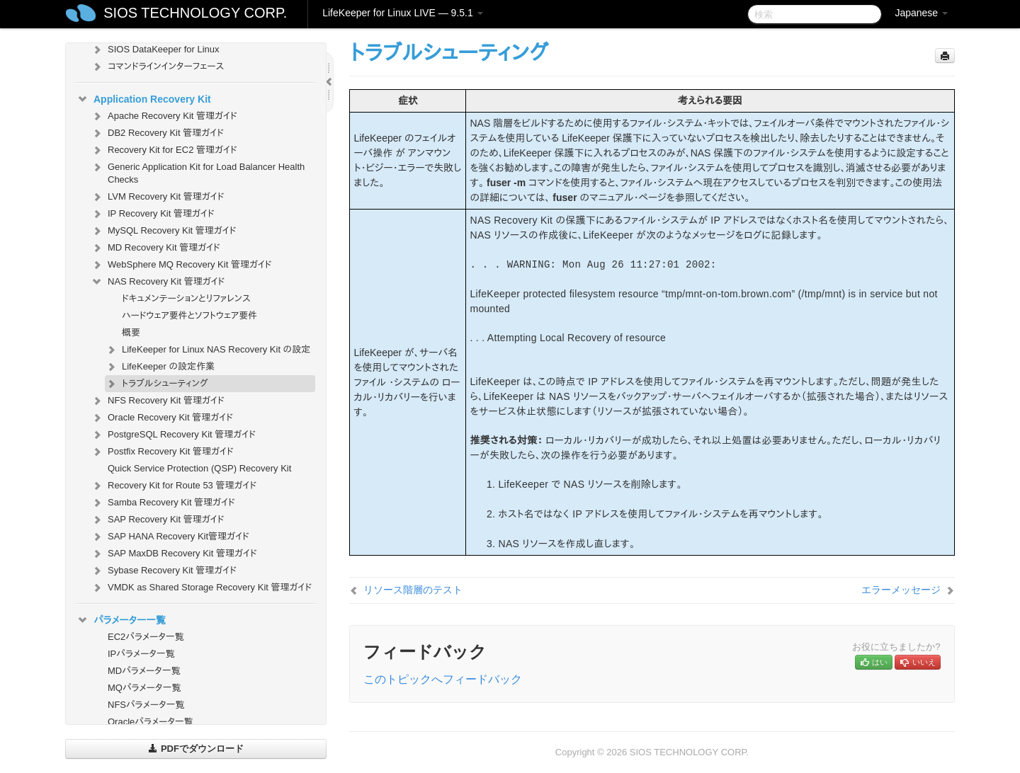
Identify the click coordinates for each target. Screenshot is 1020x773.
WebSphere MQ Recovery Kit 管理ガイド (181, 264)
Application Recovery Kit (143, 99)
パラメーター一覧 (121, 620)
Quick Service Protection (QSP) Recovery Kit (199, 468)
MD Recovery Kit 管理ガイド (155, 247)
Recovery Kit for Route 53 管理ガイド (173, 485)
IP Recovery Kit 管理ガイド (153, 213)
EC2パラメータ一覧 (146, 636)
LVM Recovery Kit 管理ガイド (157, 196)
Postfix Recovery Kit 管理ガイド (162, 451)
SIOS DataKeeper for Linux (155, 49)
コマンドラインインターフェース (157, 66)
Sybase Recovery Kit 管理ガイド (164, 570)
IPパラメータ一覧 (141, 653)
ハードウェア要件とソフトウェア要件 (189, 315)
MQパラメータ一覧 (144, 687)
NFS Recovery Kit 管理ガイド (158, 400)
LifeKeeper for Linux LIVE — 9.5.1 (402, 12)
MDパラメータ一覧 (144, 670)
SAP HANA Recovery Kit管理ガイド (170, 536)
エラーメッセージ (901, 589)
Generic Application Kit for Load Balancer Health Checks (198, 172)
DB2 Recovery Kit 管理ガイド (157, 133)
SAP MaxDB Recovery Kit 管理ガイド (174, 553)
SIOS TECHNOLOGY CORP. (195, 13)
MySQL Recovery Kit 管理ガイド (164, 230)
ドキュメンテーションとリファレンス (186, 298)
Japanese (921, 12)
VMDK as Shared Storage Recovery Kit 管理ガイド (201, 587)
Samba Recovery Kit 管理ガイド (163, 502)
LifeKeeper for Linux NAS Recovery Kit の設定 (207, 349)
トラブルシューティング (156, 383)
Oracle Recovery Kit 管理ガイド (162, 417)
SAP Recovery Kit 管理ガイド (157, 519)
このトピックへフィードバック (442, 679)
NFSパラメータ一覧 (146, 704)
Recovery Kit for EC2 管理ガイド (164, 150)
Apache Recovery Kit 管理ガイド (164, 116)
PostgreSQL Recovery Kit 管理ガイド (173, 434)
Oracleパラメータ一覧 (150, 721)
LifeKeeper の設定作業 (160, 366)
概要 (131, 332)
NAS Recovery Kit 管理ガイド (158, 281)
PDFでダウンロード (196, 748)
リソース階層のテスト (413, 589)
